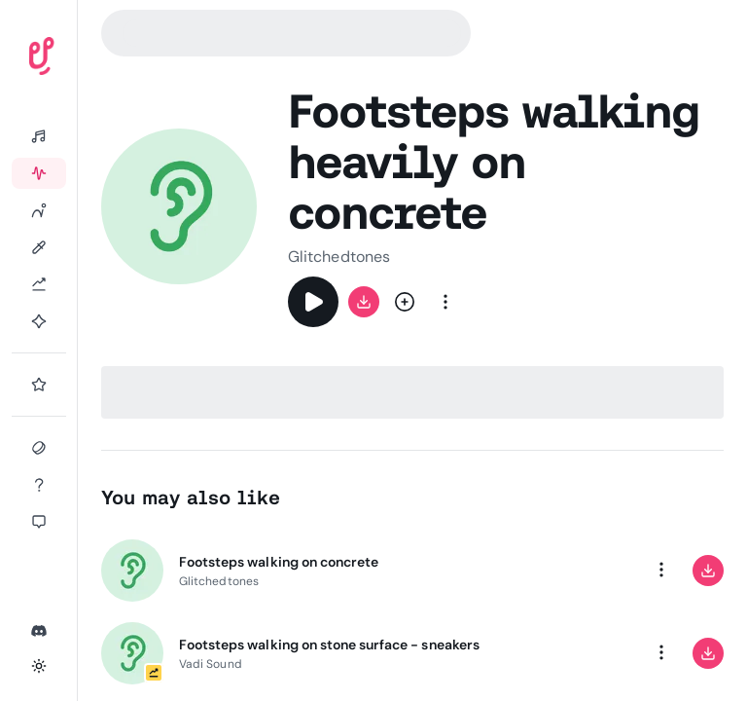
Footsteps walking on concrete (278, 562)
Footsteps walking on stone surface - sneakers (329, 644)
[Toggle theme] (38, 666)
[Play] (313, 302)
